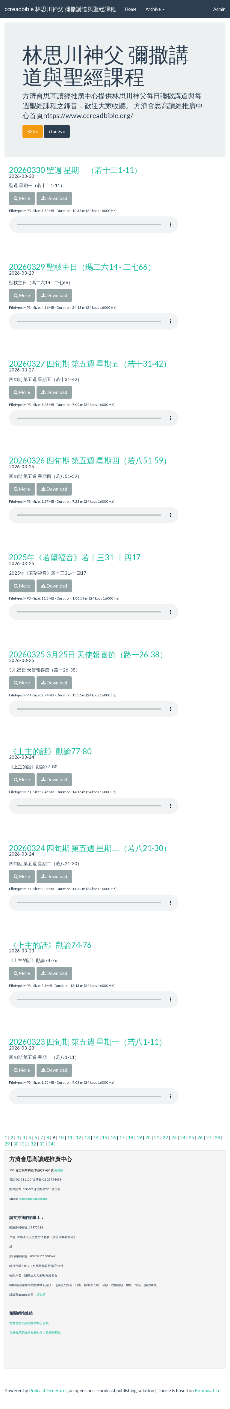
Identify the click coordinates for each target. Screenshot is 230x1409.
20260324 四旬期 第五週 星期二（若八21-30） (90, 848)
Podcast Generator (48, 1390)
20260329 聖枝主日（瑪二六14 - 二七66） (82, 267)
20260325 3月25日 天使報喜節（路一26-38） (88, 654)
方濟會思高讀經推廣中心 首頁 (29, 1323)
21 (156, 1137)
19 (139, 1137)
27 (208, 1137)
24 (182, 1137)
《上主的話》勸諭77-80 (50, 751)
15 (104, 1137)
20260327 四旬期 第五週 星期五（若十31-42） (90, 363)
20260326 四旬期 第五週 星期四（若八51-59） (90, 460)
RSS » (32, 131)
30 (16, 1143)
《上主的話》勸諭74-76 (50, 945)
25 (191, 1137)
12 (78, 1137)
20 (148, 1137)
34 (50, 1143)
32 (33, 1143)
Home (131, 9)
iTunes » (57, 131)
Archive (155, 9)
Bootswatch (207, 1390)
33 (42, 1143)
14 (96, 1137)
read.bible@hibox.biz (33, 1198)
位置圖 (58, 1170)
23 (174, 1137)
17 (122, 1137)
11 (69, 1137)
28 (217, 1137)
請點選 (41, 1294)
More (22, 198)
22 (165, 1137)
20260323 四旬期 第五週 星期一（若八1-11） (88, 1042)
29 (7, 1143)
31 (24, 1143)
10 (61, 1137)
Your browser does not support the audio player (93, 224)
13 (87, 1137)
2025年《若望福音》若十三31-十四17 (75, 557)
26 (200, 1137)
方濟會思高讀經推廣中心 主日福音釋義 (35, 1332)
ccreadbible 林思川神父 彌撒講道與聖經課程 (60, 8)
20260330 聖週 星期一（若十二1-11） (75, 170)
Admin (219, 9)
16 (113, 1137)
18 (130, 1137)
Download (54, 198)
